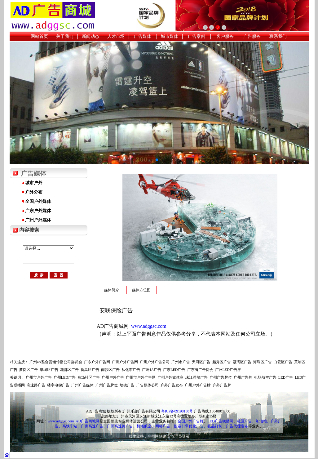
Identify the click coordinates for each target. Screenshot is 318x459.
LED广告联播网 (220, 421)
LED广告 (285, 377)
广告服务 (252, 36)
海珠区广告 (262, 362)
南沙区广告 (110, 370)
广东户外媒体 (38, 210)
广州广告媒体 (82, 385)
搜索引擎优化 (185, 426)
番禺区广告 (90, 370)
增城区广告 (49, 370)
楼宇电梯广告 (58, 385)
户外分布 (33, 192)
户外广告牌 (222, 385)
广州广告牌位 (221, 377)
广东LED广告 (174, 370)
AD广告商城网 (87, 421)
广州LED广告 (65, 377)
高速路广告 (36, 385)
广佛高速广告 (92, 426)
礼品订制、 (216, 426)
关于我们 (64, 36)
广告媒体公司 (147, 385)
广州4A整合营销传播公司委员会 (55, 362)
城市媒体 (169, 36)
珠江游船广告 (196, 377)
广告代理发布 (237, 426)
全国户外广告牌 (191, 421)
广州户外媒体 (38, 220)
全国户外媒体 (38, 201)
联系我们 (278, 36)
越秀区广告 (221, 362)
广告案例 (196, 36)
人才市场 (116, 36)
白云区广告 (283, 362)
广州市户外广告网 (141, 377)
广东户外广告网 (97, 362)
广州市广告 (180, 362)
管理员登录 (180, 436)
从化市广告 (130, 370)
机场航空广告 (265, 377)
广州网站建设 (159, 436)
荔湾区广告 (242, 362)
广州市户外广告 (39, 377)
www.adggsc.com (60, 421)
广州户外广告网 (125, 362)
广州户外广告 (113, 377)
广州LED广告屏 (228, 370)
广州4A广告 (151, 370)
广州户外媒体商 (170, 377)
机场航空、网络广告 (153, 426)
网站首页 (39, 36)
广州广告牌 (243, 377)
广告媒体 (142, 36)
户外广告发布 (172, 385)
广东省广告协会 (200, 370)
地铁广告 (127, 385)
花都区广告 (69, 370)
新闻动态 (90, 36)
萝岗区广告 (28, 370)
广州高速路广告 (120, 426)
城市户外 (33, 182)
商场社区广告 (88, 377)
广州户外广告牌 (198, 385)
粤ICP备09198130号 (177, 411)
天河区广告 (201, 362)
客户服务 (225, 36)
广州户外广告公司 (155, 362)
